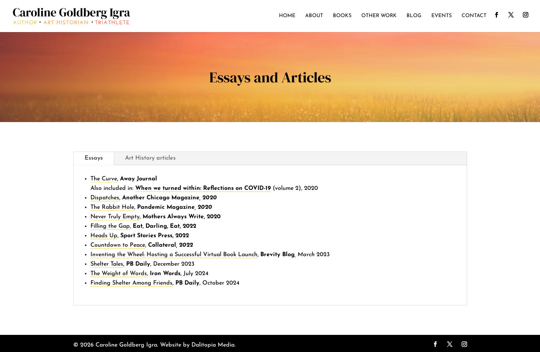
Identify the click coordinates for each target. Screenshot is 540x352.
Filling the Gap (110, 226)
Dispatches (104, 198)
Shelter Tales (106, 264)
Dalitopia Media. (213, 345)
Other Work (379, 16)
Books (342, 16)
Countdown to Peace (117, 245)
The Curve (103, 179)
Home (287, 16)
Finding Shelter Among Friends (131, 283)
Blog (414, 16)
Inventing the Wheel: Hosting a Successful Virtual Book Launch (173, 255)
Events (441, 16)
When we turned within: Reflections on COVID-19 (203, 188)
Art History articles (150, 158)
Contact (474, 16)
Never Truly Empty (115, 217)
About (314, 16)
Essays (94, 158)
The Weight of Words (118, 274)
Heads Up (103, 236)
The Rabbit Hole (112, 207)
